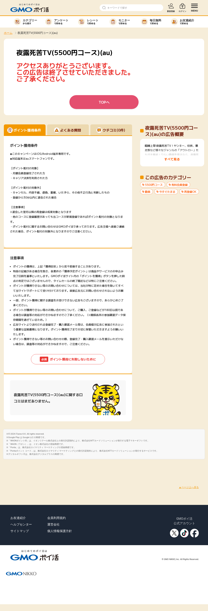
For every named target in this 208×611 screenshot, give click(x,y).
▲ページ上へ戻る (189, 487)
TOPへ (104, 102)
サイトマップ (19, 531)
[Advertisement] (70, 468)
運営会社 (53, 524)
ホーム (8, 33)
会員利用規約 (56, 518)
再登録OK (190, 192)
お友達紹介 (18, 518)
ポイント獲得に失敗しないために (68, 359)
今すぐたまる (167, 192)
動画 (147, 192)
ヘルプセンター (21, 524)
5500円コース (154, 185)
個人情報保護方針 (59, 531)
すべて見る (172, 159)
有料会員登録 (179, 185)
